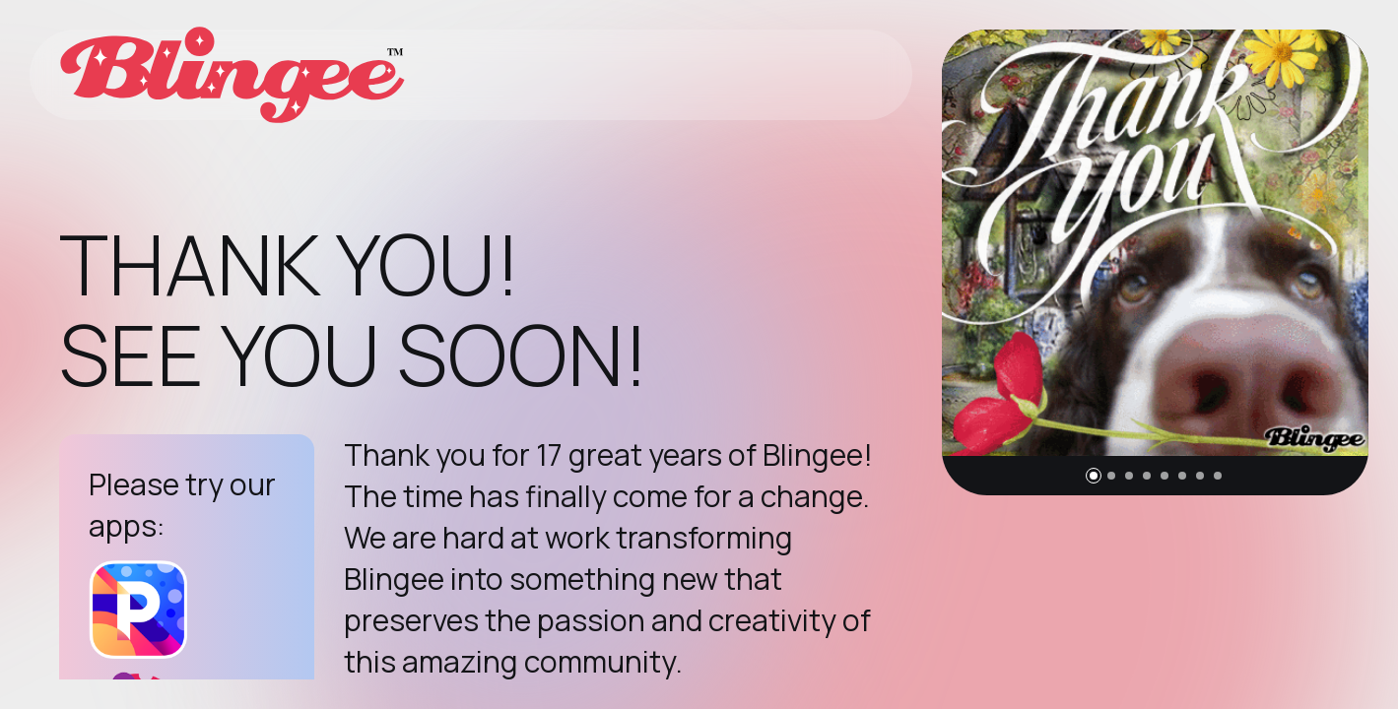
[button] (1094, 476)
